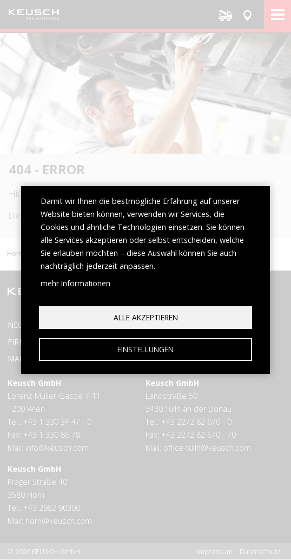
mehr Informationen (75, 283)
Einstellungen (145, 349)
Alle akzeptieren (146, 317)
